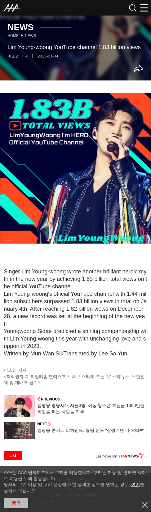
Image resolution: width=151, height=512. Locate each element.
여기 (135, 484)
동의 (16, 503)
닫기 (145, 505)
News (30, 36)
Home (13, 36)
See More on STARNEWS (121, 455)
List (13, 455)
